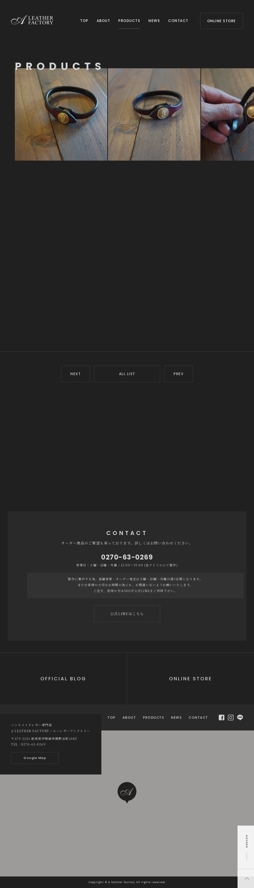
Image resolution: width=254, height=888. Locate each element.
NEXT (75, 373)
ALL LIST (127, 373)
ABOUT (103, 19)
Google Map (35, 758)
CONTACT (178, 19)
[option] (61, 114)
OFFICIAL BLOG (63, 678)
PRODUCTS (129, 19)
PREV (178, 373)
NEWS (154, 19)
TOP (84, 19)
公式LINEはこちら (127, 613)
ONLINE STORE (221, 20)
